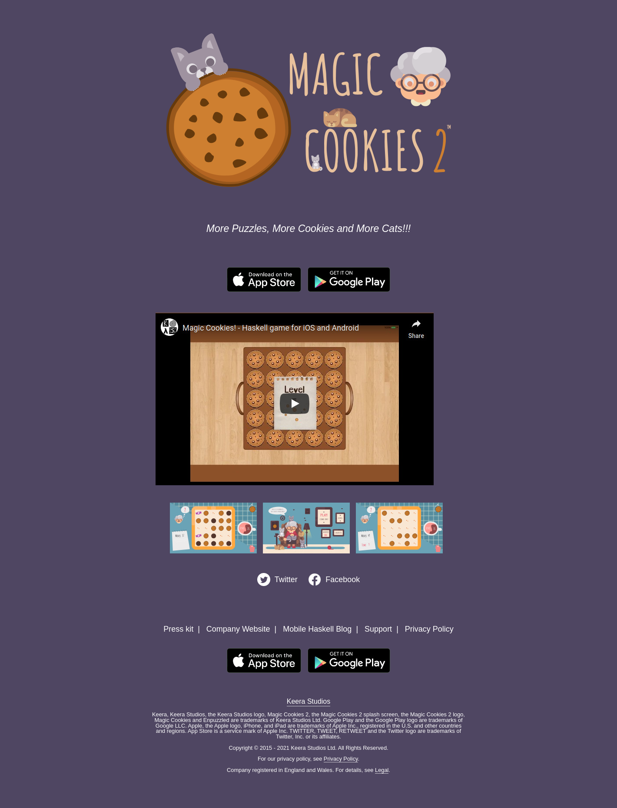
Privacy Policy (429, 629)
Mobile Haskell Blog (317, 629)
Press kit (178, 629)
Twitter (286, 579)
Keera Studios (309, 701)
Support (378, 629)
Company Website (238, 629)
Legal (381, 770)
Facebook (342, 579)
